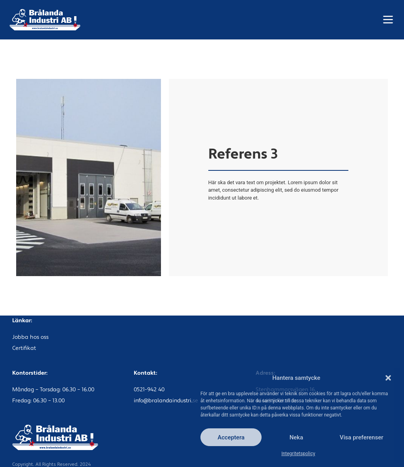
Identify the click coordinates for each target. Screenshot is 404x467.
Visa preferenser (361, 437)
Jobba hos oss (30, 337)
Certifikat (24, 348)
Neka (296, 437)
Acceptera (231, 437)
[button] (388, 378)
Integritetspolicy (298, 453)
